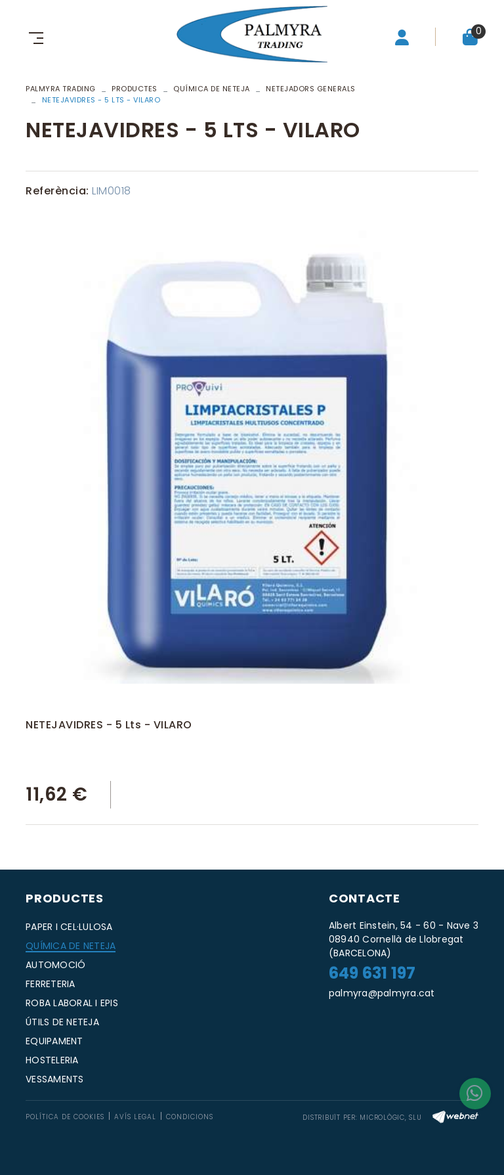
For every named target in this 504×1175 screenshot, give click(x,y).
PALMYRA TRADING (61, 88)
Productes (135, 88)
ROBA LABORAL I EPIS (72, 1002)
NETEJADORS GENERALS (311, 88)
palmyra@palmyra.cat (382, 993)
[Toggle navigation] (33, 36)
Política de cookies (65, 1117)
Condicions (189, 1117)
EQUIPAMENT (54, 1041)
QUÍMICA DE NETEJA (211, 88)
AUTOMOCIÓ (55, 964)
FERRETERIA (50, 983)
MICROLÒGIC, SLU (390, 1117)
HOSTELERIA (52, 1060)
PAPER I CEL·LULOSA (69, 926)
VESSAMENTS (55, 1079)
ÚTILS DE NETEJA (62, 1022)
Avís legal (135, 1117)
